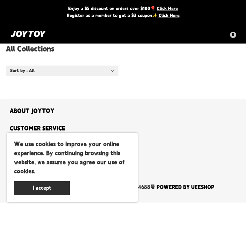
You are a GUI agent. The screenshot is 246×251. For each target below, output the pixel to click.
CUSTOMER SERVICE (37, 128)
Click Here (167, 8)
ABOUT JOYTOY (32, 111)
